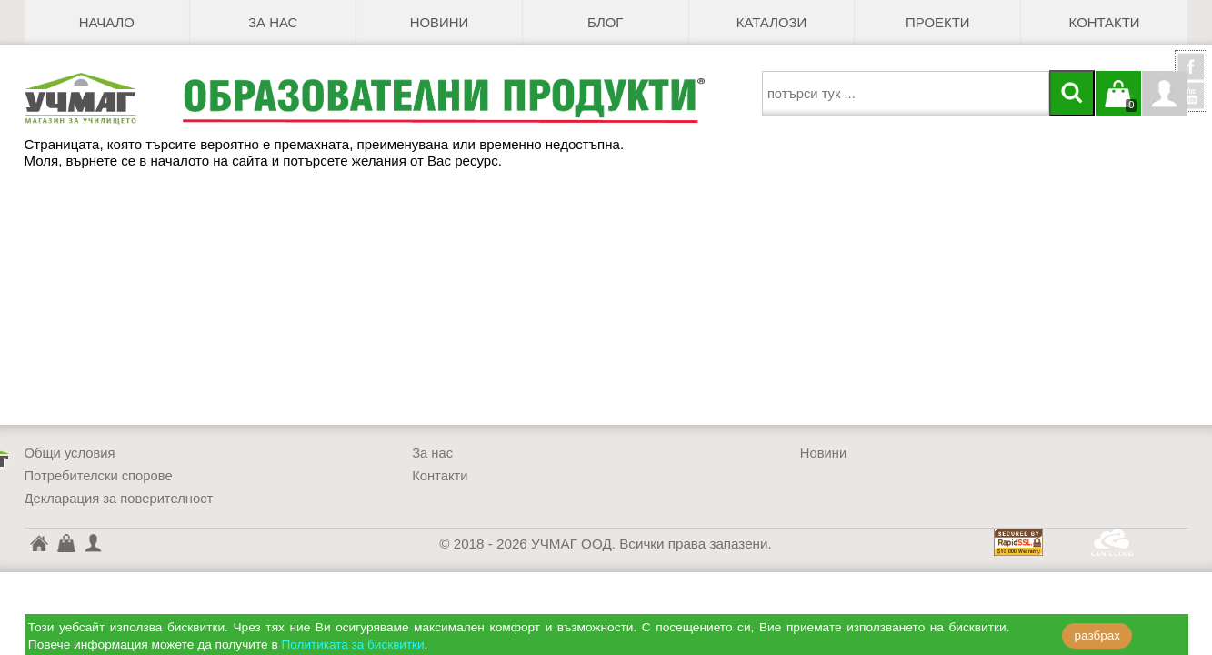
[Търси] (1072, 93)
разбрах (1098, 635)
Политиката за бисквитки (353, 644)
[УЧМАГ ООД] (104, 98)
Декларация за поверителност (119, 498)
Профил (1164, 93)
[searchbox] (906, 93)
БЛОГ (605, 22)
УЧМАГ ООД (38, 545)
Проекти (937, 22)
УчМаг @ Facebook (1191, 73)
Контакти (1104, 22)
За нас (272, 22)
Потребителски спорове (99, 476)
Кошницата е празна (1118, 104)
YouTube (1191, 95)
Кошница (65, 542)
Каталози (771, 22)
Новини (439, 22)
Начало (107, 22)
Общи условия (70, 453)
